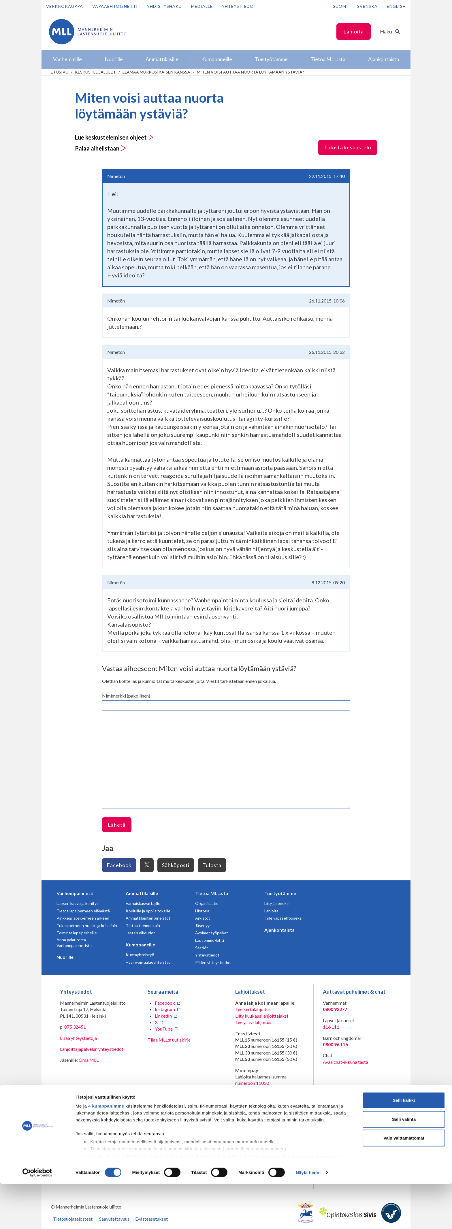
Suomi (340, 6)
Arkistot (202, 918)
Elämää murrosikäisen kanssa (156, 71)
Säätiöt (201, 947)
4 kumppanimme (106, 1151)
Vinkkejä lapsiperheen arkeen (82, 918)
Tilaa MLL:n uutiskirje (169, 1039)
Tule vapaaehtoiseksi (283, 918)
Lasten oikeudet (140, 932)
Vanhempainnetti (74, 893)
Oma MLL (89, 1060)
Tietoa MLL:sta (211, 893)
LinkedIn (163, 1015)
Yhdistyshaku (164, 6)
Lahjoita (353, 31)
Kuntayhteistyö (140, 954)
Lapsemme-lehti (209, 940)
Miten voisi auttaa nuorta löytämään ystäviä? (250, 71)
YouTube (164, 1028)
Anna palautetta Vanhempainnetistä (74, 942)
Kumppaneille (140, 944)
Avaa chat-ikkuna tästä (345, 1062)
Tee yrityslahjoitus (253, 1022)
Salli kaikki (404, 1145)
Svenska (367, 6)
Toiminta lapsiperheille (76, 932)
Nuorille (65, 957)
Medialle (202, 6)
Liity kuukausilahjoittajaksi (261, 1015)
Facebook (119, 865)
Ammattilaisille (142, 893)
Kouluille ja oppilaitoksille (148, 910)
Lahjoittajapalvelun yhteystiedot (91, 1049)
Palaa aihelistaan (100, 148)
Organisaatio (207, 903)
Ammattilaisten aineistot (148, 918)
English (396, 6)
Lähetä (116, 825)
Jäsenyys (203, 925)
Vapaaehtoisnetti (115, 6)
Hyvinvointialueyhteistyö (148, 962)
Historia (202, 910)
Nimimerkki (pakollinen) (126, 695)
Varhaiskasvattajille (143, 903)
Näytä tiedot (308, 1217)
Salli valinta (404, 1164)
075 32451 (75, 1026)
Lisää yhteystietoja (78, 1038)
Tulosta (211, 865)
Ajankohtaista (279, 930)
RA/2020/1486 (250, 1124)
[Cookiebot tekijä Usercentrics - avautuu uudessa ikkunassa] (37, 1217)
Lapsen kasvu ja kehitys (77, 903)
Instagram (165, 1009)
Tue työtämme (280, 893)
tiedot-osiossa (260, 1201)
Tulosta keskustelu (347, 147)
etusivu (59, 71)
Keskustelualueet (95, 71)
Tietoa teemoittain (143, 925)
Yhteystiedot (239, 6)
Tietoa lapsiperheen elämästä (83, 910)
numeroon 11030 (252, 1083)
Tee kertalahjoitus (253, 1009)
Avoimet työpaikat (211, 932)
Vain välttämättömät (403, 1183)
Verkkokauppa (64, 6)
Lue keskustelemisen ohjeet (114, 137)
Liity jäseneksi (276, 903)
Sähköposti (175, 865)
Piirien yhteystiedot (213, 962)
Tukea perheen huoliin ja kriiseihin (86, 925)
